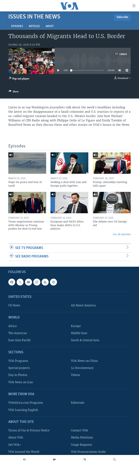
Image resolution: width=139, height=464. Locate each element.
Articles (34, 26)
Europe (76, 326)
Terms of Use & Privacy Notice (28, 430)
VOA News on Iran (20, 382)
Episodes (17, 26)
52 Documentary (82, 368)
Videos (75, 375)
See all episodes (122, 234)
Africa (12, 326)
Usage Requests (81, 444)
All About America (83, 305)
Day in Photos (17, 375)
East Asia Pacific (19, 340)
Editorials (77, 403)
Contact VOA (79, 430)
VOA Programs (18, 361)
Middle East (79, 333)
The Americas (17, 333)
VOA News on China (84, 361)
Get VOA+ (14, 444)
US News (14, 305)
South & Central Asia (85, 340)
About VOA (15, 437)
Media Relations (82, 437)
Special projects (19, 368)
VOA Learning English (23, 410)
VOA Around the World (23, 451)
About (50, 26)
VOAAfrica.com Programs (25, 403)
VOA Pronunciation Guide (88, 451)
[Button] (14, 92)
